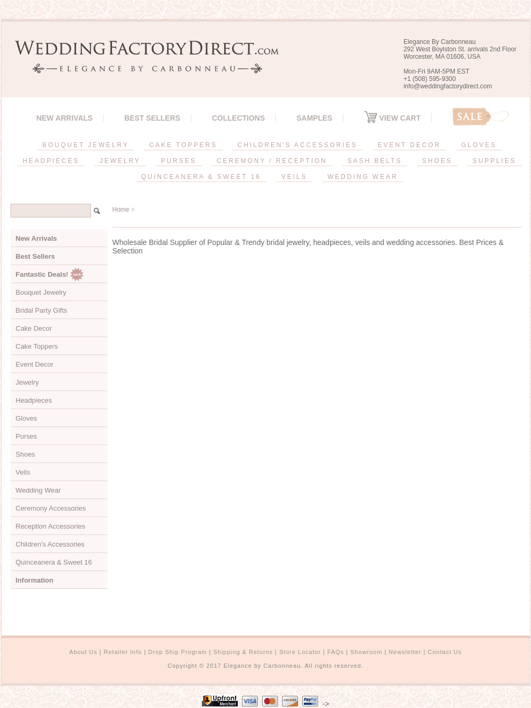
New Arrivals (64, 118)
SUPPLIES (494, 161)
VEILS (294, 176)
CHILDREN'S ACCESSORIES (298, 145)
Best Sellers (152, 118)
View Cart (392, 118)
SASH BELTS (375, 161)
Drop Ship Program (177, 652)
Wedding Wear (38, 490)
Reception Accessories (51, 526)
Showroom (366, 652)
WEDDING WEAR (363, 176)
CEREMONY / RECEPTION (272, 161)
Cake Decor (34, 328)
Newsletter (405, 652)
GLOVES (479, 145)
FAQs (336, 652)
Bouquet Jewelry (41, 292)
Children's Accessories (50, 544)
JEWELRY (120, 161)
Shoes (25, 454)
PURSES (178, 161)
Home (121, 209)
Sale (480, 116)
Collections (238, 118)
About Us (83, 652)
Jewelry (27, 382)
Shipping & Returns (243, 652)
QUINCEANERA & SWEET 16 (201, 176)
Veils (23, 472)
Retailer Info (123, 652)
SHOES (437, 161)
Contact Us (445, 652)
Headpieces (34, 400)
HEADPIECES (51, 161)
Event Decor (35, 364)
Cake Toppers (37, 346)
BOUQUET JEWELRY (85, 145)
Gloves (26, 418)
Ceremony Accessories (51, 508)
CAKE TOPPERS (183, 145)
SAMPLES (314, 118)
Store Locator (300, 652)
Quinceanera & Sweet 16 (54, 562)
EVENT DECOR (409, 145)
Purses (26, 436)
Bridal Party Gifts (42, 310)
